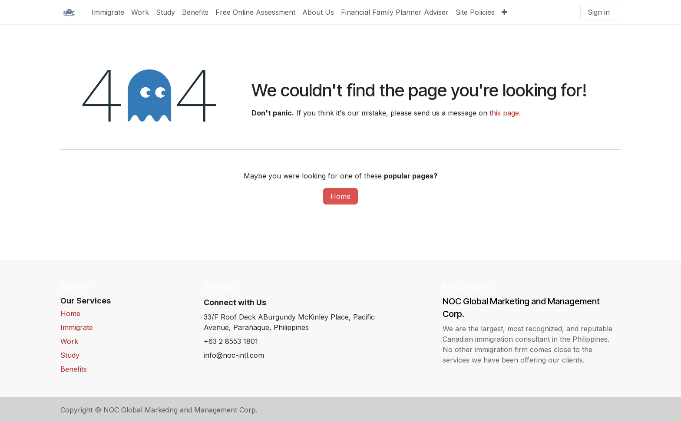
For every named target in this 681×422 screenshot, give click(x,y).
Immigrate (76, 327)
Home (340, 196)
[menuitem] (108, 12)
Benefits (73, 369)
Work (69, 341)
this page (504, 113)
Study (69, 355)
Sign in (599, 12)
